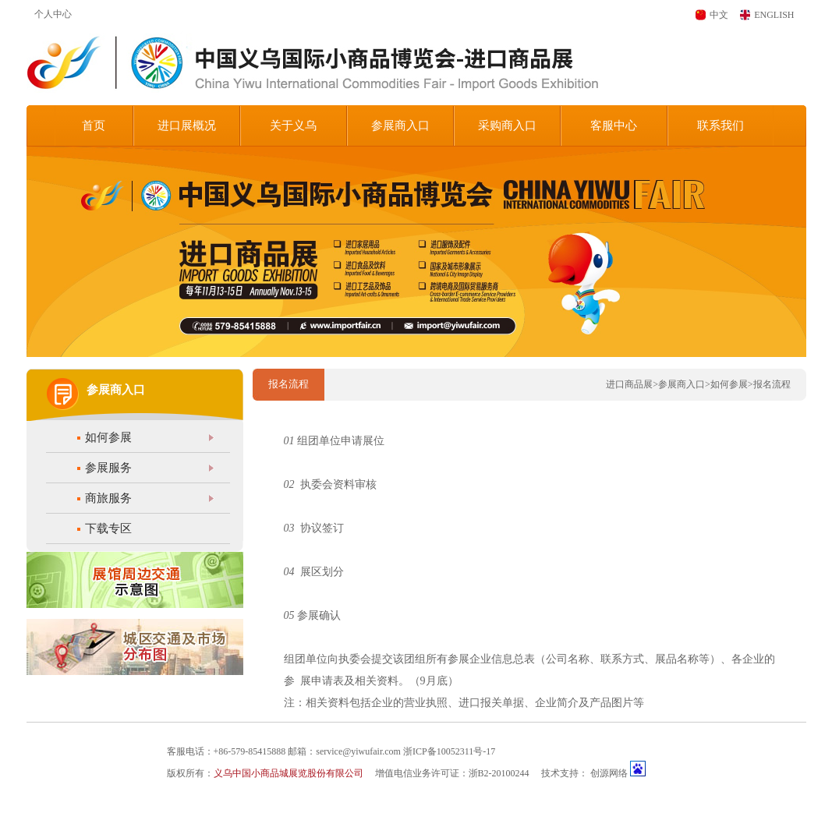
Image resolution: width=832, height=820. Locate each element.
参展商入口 (400, 125)
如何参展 (108, 437)
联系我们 (720, 125)
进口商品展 (629, 384)
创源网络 (609, 773)
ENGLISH (774, 14)
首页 (93, 125)
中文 (719, 14)
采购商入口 (507, 125)
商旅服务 (108, 498)
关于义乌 (293, 125)
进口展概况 (187, 125)
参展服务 (108, 467)
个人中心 (53, 14)
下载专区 (108, 528)
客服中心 (613, 125)
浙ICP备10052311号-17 (449, 751)
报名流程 (772, 384)
